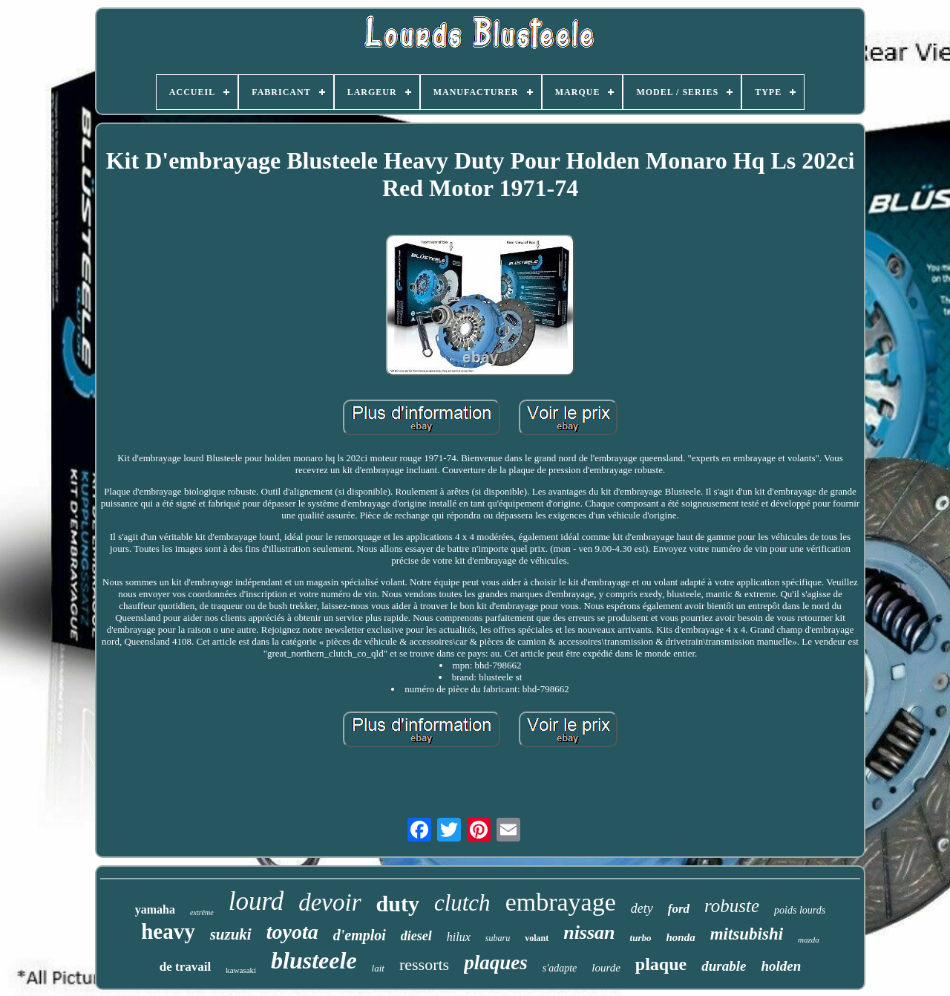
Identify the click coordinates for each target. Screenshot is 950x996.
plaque (661, 964)
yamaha (155, 909)
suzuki (231, 934)
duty (397, 903)
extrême (202, 912)
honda (680, 937)
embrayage (560, 902)
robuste (731, 906)
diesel (416, 935)
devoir (329, 902)
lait (378, 968)
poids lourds (799, 910)
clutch (462, 903)
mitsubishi (746, 934)
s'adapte (560, 968)
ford (678, 909)
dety (642, 908)
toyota (292, 931)
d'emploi (359, 935)
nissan (589, 932)
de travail (185, 967)
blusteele (314, 960)
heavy (168, 931)
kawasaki (241, 970)
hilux (459, 937)
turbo (641, 937)
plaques (496, 962)
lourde (606, 968)
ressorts (424, 964)
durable (723, 966)
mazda (808, 939)
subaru (497, 938)
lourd (256, 901)
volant (536, 938)
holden (781, 966)
